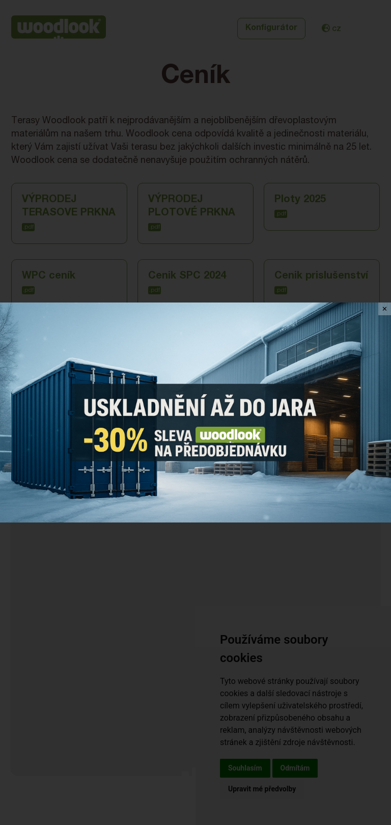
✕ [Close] (384, 309)
